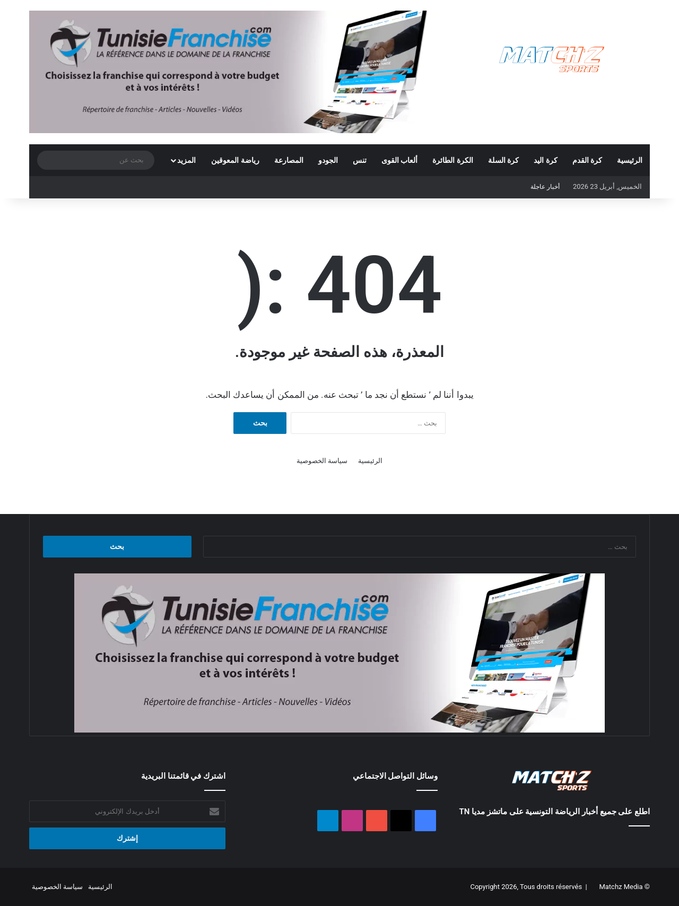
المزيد (186, 160)
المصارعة (288, 160)
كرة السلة (503, 160)
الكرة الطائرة (452, 160)
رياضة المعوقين (235, 160)
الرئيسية (629, 160)
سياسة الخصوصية (322, 461)
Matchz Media (620, 887)
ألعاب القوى (399, 160)
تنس (360, 160)
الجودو (328, 160)
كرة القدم (587, 160)
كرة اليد (545, 160)
